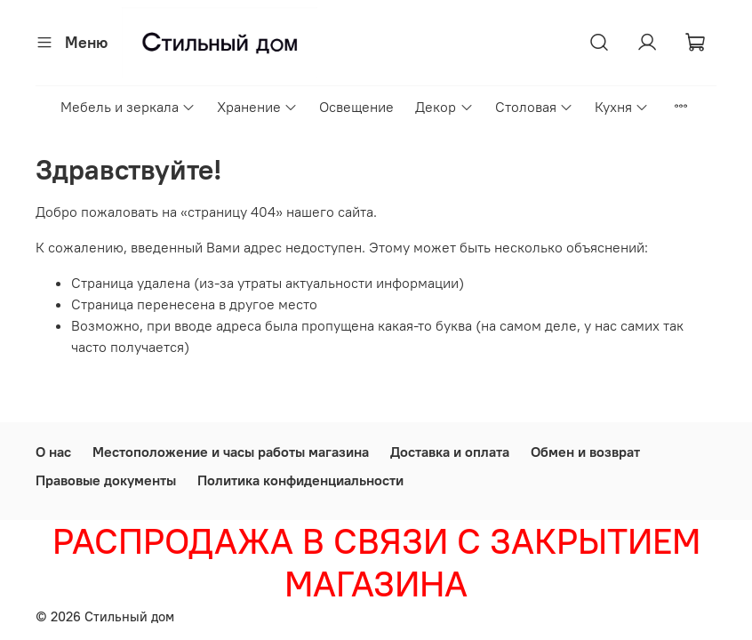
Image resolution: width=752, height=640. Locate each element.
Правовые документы (106, 480)
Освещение (356, 107)
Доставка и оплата (449, 451)
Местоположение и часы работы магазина (230, 451)
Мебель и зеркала (128, 107)
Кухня (622, 107)
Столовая (534, 107)
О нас (53, 451)
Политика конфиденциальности (300, 480)
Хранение (257, 107)
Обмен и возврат (585, 451)
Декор (444, 107)
